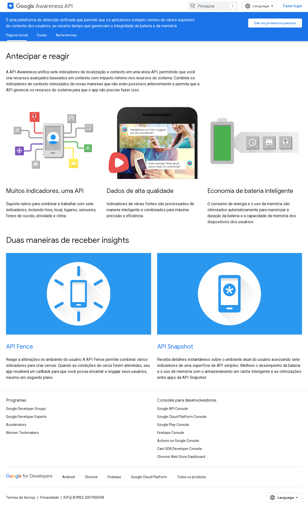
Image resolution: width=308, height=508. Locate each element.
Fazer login (292, 6)
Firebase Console (170, 433)
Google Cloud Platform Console (181, 417)
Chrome (91, 477)
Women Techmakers (22, 433)
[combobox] (213, 6)
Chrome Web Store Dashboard (181, 457)
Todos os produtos (191, 477)
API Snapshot (175, 346)
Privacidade (49, 497)
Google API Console (172, 409)
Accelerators (16, 425)
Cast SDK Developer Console (179, 449)
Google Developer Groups (26, 409)
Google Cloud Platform (149, 477)
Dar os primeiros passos (275, 23)
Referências (66, 35)
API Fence (19, 346)
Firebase (114, 477)
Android (68, 477)
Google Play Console (173, 425)
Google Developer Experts (26, 417)
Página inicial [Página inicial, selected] (17, 35)
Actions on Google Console (178, 441)
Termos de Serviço (21, 497)
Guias (42, 35)
